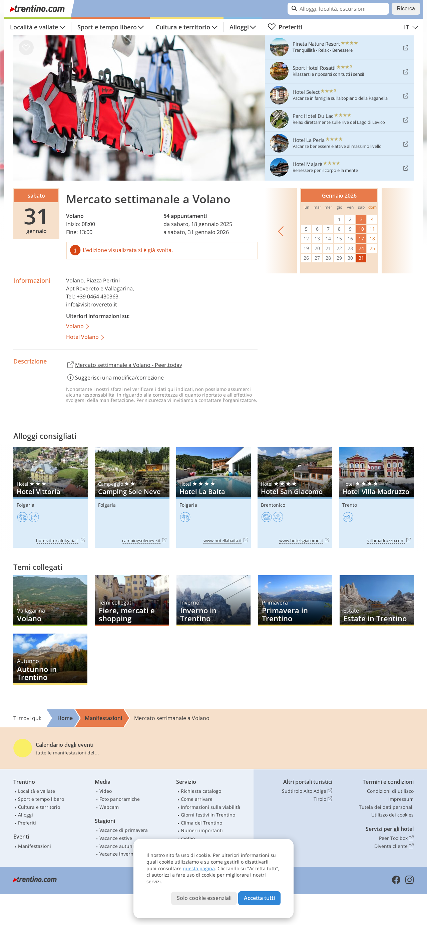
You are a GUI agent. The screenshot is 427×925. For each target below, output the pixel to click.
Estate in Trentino (377, 600)
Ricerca (406, 8)
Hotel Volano (85, 337)
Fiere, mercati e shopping (132, 600)
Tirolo (323, 799)
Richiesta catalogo (201, 791)
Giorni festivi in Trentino (208, 815)
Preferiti (285, 27)
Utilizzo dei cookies (392, 815)
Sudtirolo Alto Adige (307, 791)
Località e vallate (34, 27)
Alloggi (239, 27)
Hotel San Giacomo (295, 497)
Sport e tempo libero (107, 27)
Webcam (109, 807)
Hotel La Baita (213, 497)
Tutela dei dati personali (386, 807)
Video (105, 791)
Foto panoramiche (119, 799)
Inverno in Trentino (213, 600)
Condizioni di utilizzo (390, 791)
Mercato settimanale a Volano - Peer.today (124, 365)
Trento (349, 505)
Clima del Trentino (201, 823)
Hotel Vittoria (50, 497)
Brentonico (273, 505)
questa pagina (199, 868)
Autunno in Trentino (50, 659)
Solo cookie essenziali (204, 898)
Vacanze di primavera (123, 830)
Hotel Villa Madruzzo (376, 497)
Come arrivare (196, 799)
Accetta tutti (259, 898)
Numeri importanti (202, 830)
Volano (75, 216)
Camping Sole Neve (132, 497)
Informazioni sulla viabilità (210, 807)
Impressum (401, 799)
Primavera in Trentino (295, 600)
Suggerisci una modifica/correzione (115, 377)
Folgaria (25, 505)
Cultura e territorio (183, 27)
